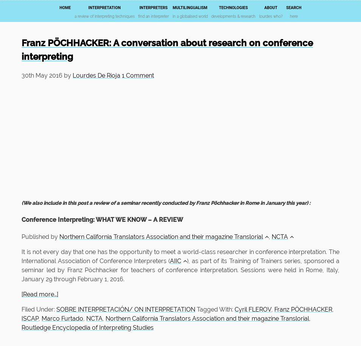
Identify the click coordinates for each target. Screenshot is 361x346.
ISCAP (30, 318)
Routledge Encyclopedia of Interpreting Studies (88, 327)
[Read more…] (40, 294)
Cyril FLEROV (253, 309)
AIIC (178, 261)
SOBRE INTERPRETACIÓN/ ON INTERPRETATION (125, 309)
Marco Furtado (62, 318)
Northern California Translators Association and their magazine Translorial (164, 236)
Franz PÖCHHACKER (303, 309)
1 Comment (138, 75)
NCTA (283, 236)
